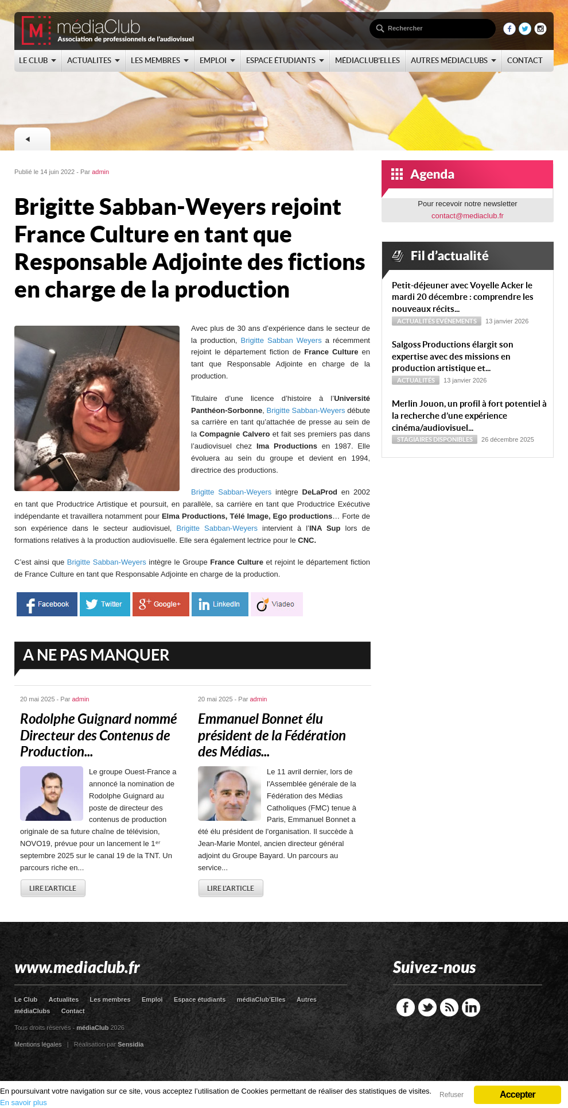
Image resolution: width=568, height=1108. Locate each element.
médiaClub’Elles (261, 999)
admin (100, 171)
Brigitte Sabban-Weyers (305, 410)
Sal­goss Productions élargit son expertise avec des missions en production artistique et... (452, 356)
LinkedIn (471, 1007)
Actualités (416, 321)
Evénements (456, 321)
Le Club (25, 999)
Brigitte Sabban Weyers (281, 340)
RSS (449, 1007)
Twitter (427, 1007)
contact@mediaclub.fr (467, 215)
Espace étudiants (199, 999)
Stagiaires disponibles (435, 439)
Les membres (110, 999)
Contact (73, 1010)
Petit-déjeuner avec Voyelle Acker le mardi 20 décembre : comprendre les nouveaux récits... (463, 297)
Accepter (517, 1094)
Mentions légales (38, 1044)
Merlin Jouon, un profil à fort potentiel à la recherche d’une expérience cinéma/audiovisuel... (469, 416)
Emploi (152, 999)
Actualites (64, 999)
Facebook (405, 1007)
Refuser (451, 1095)
